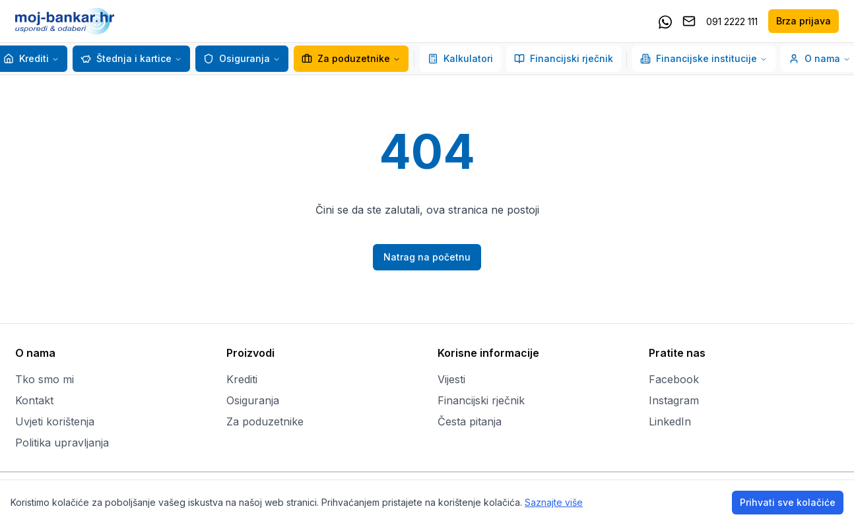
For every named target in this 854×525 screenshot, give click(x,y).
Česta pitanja (470, 421)
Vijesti (451, 379)
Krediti (26, 58)
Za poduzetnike (351, 58)
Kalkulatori (460, 58)
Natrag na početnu (427, 256)
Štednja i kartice (126, 58)
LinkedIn (670, 421)
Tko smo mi (44, 379)
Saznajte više (554, 502)
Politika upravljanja (62, 442)
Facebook (674, 379)
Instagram (674, 400)
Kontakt (34, 400)
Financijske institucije (704, 58)
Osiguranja (236, 58)
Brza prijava (803, 20)
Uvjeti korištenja (54, 421)
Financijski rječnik (563, 58)
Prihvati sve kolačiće (788, 502)
